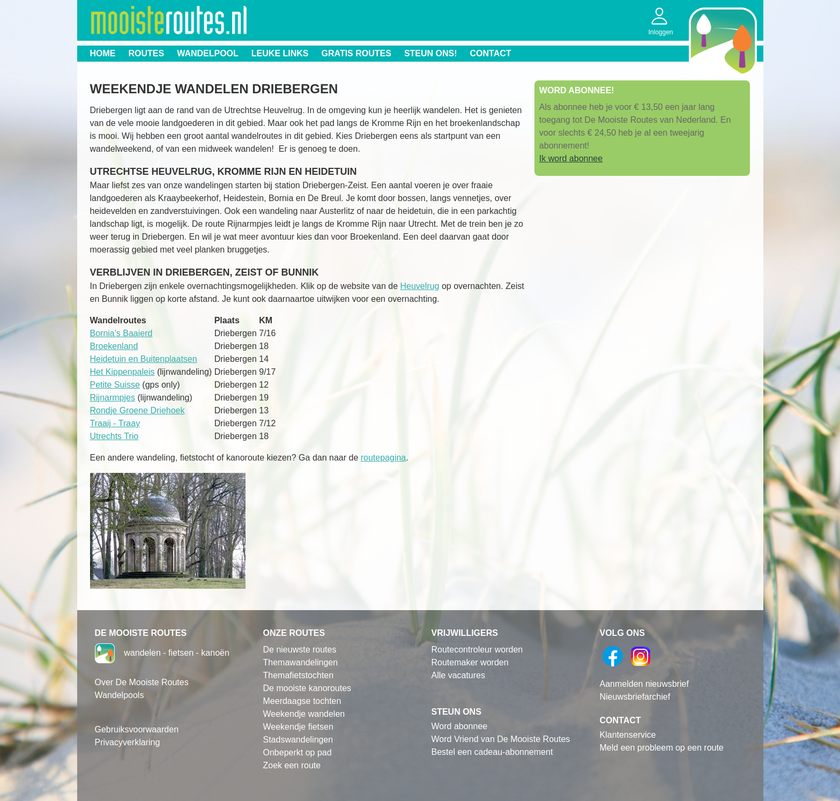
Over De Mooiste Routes (142, 682)
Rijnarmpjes (112, 397)
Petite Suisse (115, 384)
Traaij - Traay (115, 423)
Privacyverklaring (127, 742)
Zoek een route (292, 765)
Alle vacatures (459, 675)
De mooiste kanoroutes (307, 688)
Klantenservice (628, 734)
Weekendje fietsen (298, 726)
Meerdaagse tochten (302, 701)
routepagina (383, 457)
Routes (147, 53)
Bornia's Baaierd (121, 333)
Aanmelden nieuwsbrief (644, 683)
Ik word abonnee (571, 158)
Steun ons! (430, 53)
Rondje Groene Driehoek (137, 410)
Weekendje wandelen (304, 713)
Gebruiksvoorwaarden (137, 729)
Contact (490, 53)
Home (103, 53)
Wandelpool (208, 53)
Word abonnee (460, 726)
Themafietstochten (298, 675)
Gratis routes (356, 53)
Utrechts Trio (114, 436)
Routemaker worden (470, 662)
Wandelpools (119, 695)
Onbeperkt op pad (297, 752)
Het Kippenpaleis (122, 371)
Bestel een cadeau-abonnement (492, 751)
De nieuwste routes (300, 649)
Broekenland (114, 346)
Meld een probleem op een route (662, 747)
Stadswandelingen (298, 739)
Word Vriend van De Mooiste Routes (501, 739)
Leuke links (280, 53)
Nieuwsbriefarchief (635, 696)
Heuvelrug (420, 286)
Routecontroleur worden (477, 649)
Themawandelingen (300, 662)
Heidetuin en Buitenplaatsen (143, 359)
